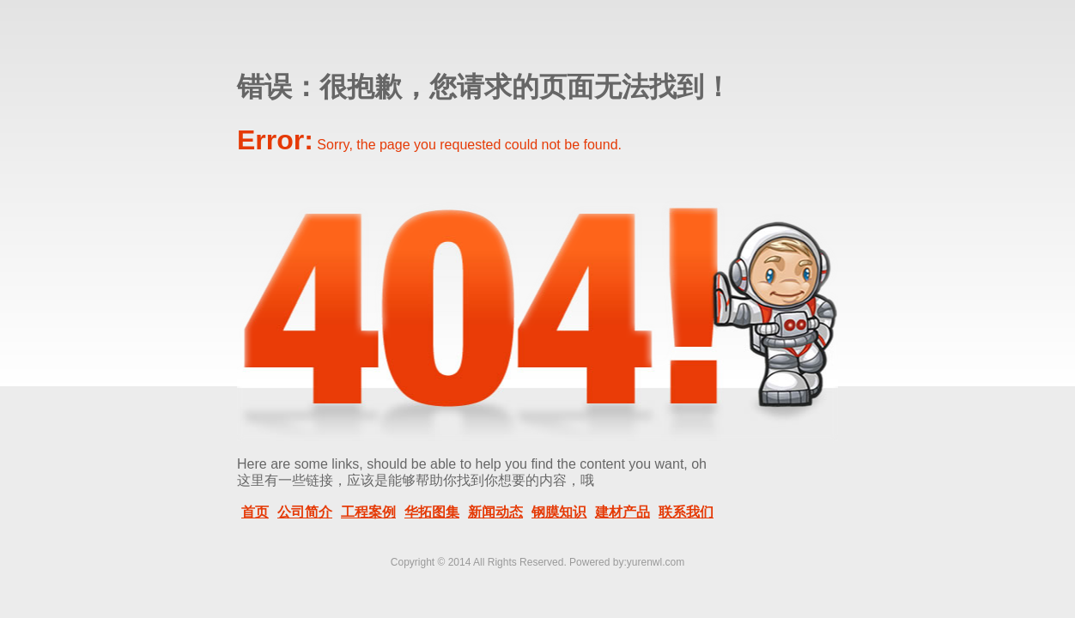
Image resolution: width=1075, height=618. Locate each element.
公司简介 (304, 512)
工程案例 (368, 512)
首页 (255, 512)
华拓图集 (431, 512)
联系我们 (686, 512)
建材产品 (622, 512)
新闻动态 (495, 512)
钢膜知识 (558, 512)
